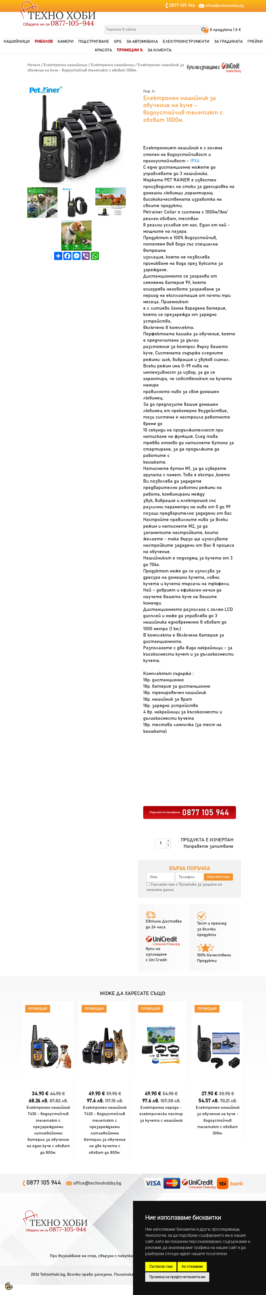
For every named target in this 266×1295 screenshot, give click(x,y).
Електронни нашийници (65, 65)
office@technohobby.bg (224, 6)
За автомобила (142, 42)
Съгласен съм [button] (160, 1266)
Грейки (255, 42)
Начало (33, 65)
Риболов (44, 42)
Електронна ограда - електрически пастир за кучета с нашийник (161, 1113)
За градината (228, 42)
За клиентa (159, 50)
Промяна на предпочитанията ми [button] (177, 1277)
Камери (65, 42)
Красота (103, 50)
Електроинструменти (186, 42)
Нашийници (17, 42)
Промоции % (130, 50)
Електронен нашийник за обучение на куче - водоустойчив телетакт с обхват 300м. (218, 1120)
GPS (118, 42)
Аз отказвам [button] (192, 1266)
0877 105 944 (181, 5)
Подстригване (93, 42)
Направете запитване (208, 846)
